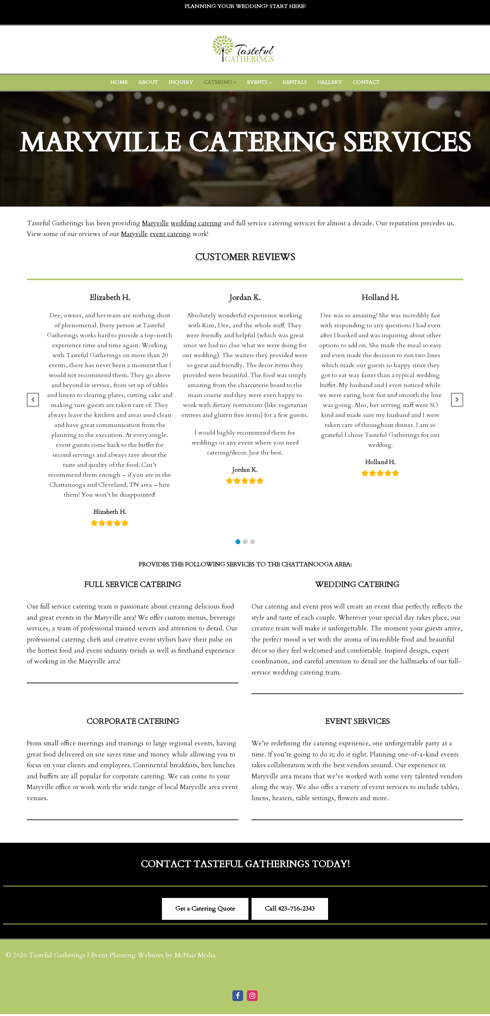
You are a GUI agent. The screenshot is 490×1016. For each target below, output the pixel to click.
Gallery (330, 82)
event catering (172, 234)
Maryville (155, 223)
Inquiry (178, 82)
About (145, 82)
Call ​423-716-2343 (290, 911)
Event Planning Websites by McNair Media (153, 957)
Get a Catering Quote (205, 911)
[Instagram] (252, 997)
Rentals (295, 82)
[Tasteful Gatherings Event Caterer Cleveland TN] (245, 50)
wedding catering (196, 223)
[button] (234, 82)
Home (116, 82)
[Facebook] (237, 997)
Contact (368, 82)
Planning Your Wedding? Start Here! (245, 6)
